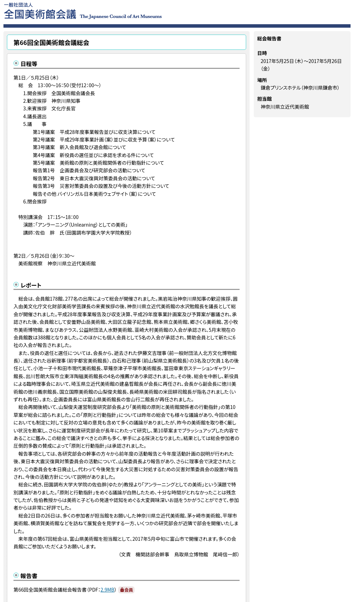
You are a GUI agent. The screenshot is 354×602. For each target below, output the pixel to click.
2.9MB (107, 589)
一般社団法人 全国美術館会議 (124, 10)
